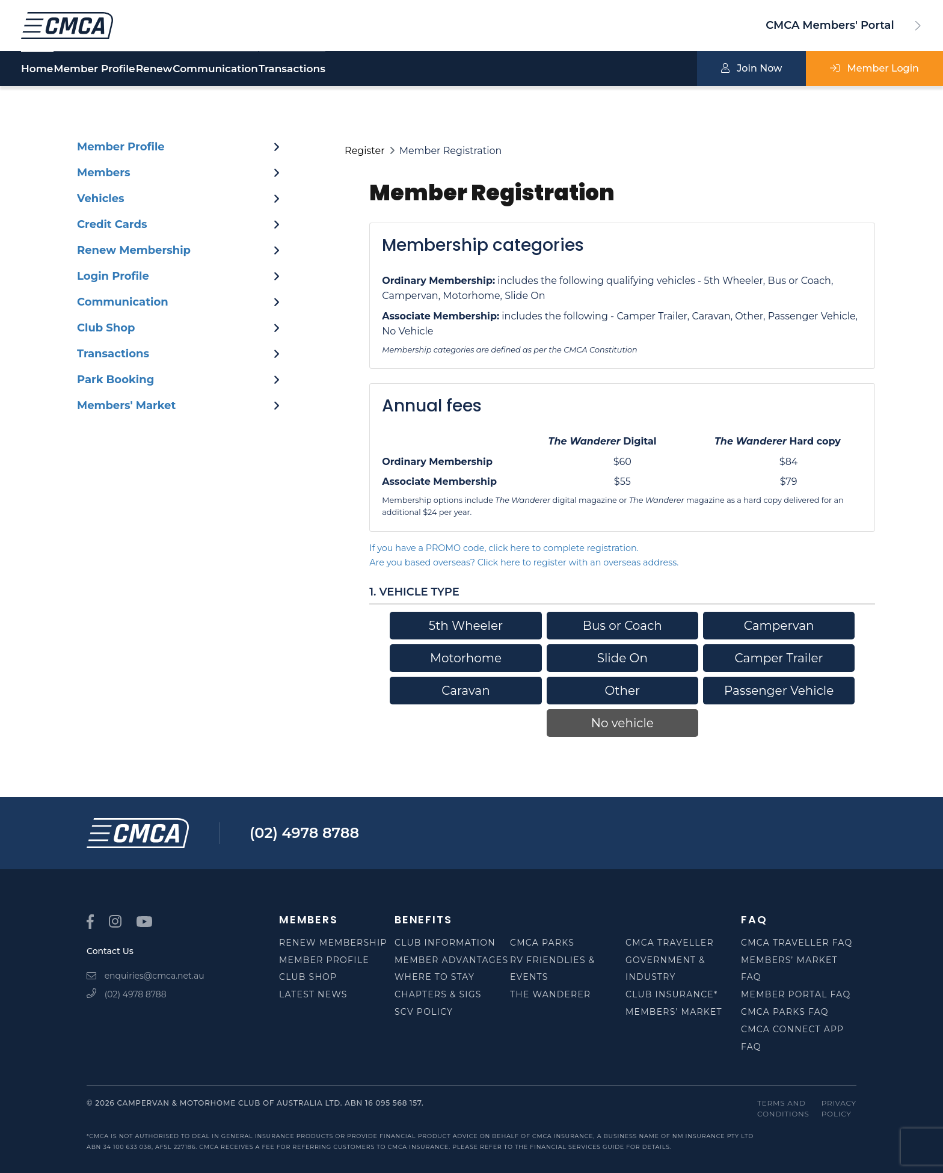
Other (622, 690)
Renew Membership (333, 942)
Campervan (779, 625)
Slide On (622, 658)
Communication (303, 69)
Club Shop (308, 976)
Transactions (409, 69)
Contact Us (110, 951)
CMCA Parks (542, 942)
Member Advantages (451, 960)
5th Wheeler (466, 625)
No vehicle (622, 723)
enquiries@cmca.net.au (145, 975)
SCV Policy (424, 1011)
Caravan (465, 690)
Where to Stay (435, 976)
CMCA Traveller (669, 942)
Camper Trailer (779, 658)
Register (365, 150)
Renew (213, 69)
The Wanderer (550, 994)
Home (37, 69)
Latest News (313, 994)
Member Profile (124, 69)
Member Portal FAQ (795, 994)
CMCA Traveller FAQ (797, 942)
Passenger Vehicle (779, 690)
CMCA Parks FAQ (785, 1011)
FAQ (754, 919)
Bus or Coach (622, 625)
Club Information (445, 942)
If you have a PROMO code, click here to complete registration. (504, 548)
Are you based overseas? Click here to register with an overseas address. (523, 562)
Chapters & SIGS (438, 994)
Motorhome (466, 658)
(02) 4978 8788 (304, 833)
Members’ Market (673, 1011)
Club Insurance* (671, 994)
